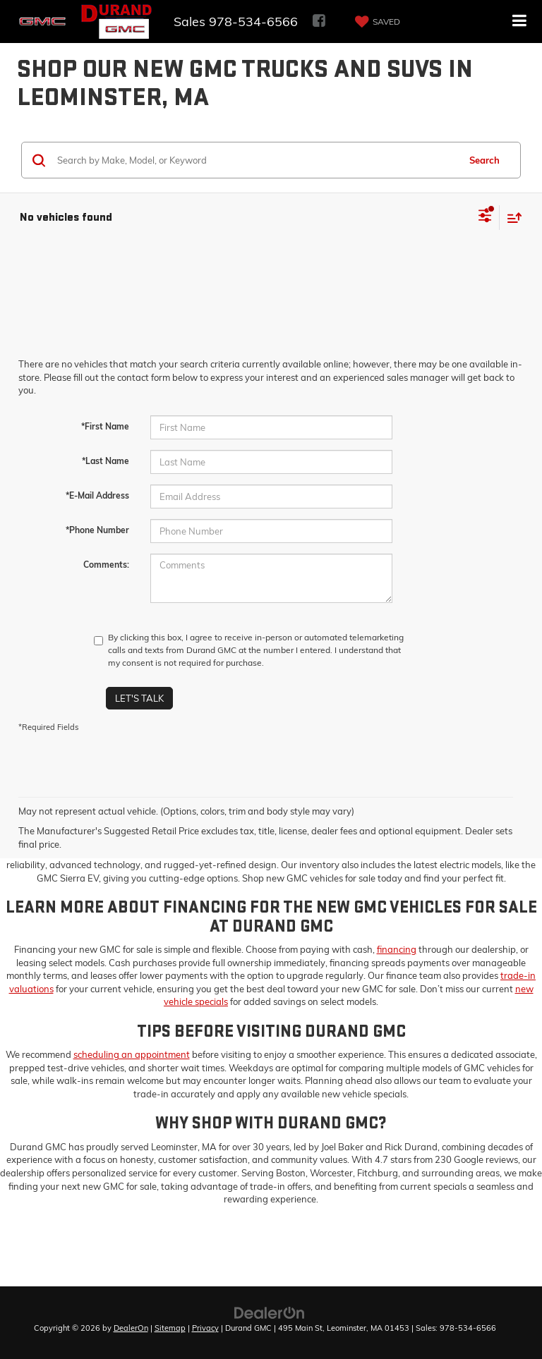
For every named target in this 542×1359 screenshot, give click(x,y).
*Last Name (105, 461)
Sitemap (170, 1328)
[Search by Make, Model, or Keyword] (256, 160)
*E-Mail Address (97, 495)
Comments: (106, 564)
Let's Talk (139, 698)
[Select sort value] (511, 217)
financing (396, 949)
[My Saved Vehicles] (375, 22)
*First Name (105, 426)
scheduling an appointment (131, 1054)
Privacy (205, 1328)
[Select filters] (485, 217)
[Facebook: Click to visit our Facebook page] (319, 22)
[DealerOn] (270, 1311)
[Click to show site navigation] (520, 21)
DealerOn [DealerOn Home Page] (131, 1328)
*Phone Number (97, 530)
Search (484, 160)
